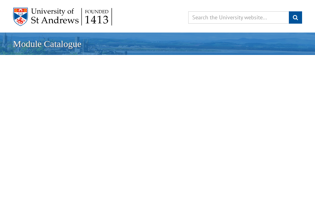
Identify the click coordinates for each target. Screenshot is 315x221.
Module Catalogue (47, 44)
